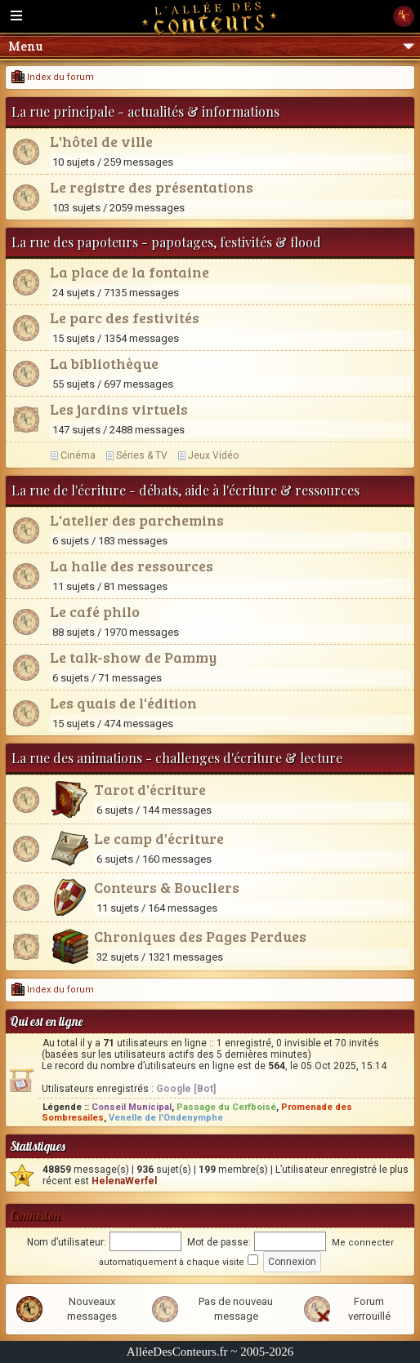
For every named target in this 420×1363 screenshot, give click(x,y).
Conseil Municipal (132, 1107)
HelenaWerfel (124, 1181)
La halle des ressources (131, 565)
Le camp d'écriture (159, 838)
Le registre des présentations (151, 187)
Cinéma (78, 455)
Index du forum (52, 77)
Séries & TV (142, 455)
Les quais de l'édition (123, 703)
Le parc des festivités (124, 317)
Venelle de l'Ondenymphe (166, 1117)
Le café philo (95, 611)
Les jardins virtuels (119, 409)
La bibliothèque (104, 363)
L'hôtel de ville (101, 141)
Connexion (35, 1215)
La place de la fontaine (129, 272)
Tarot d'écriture (150, 789)
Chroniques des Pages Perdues (200, 936)
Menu (211, 46)
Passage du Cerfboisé (226, 1107)
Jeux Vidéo (213, 455)
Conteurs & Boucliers (166, 887)
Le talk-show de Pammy (133, 657)
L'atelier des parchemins (137, 520)
